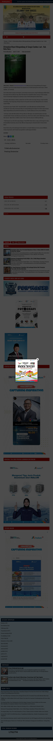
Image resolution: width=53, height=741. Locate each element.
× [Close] (37, 359)
